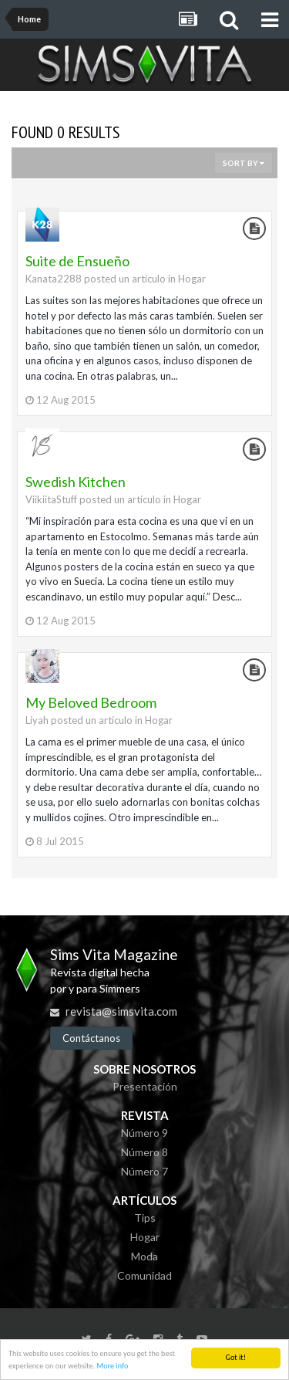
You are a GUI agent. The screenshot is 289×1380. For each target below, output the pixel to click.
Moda (144, 1256)
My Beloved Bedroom (90, 702)
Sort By (243, 162)
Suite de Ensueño (77, 260)
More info (112, 1366)
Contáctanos (91, 1038)
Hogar (192, 278)
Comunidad (144, 1275)
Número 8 (144, 1151)
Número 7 (144, 1171)
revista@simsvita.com (121, 1011)
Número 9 (144, 1132)
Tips (145, 1217)
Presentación (145, 1086)
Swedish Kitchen (75, 481)
